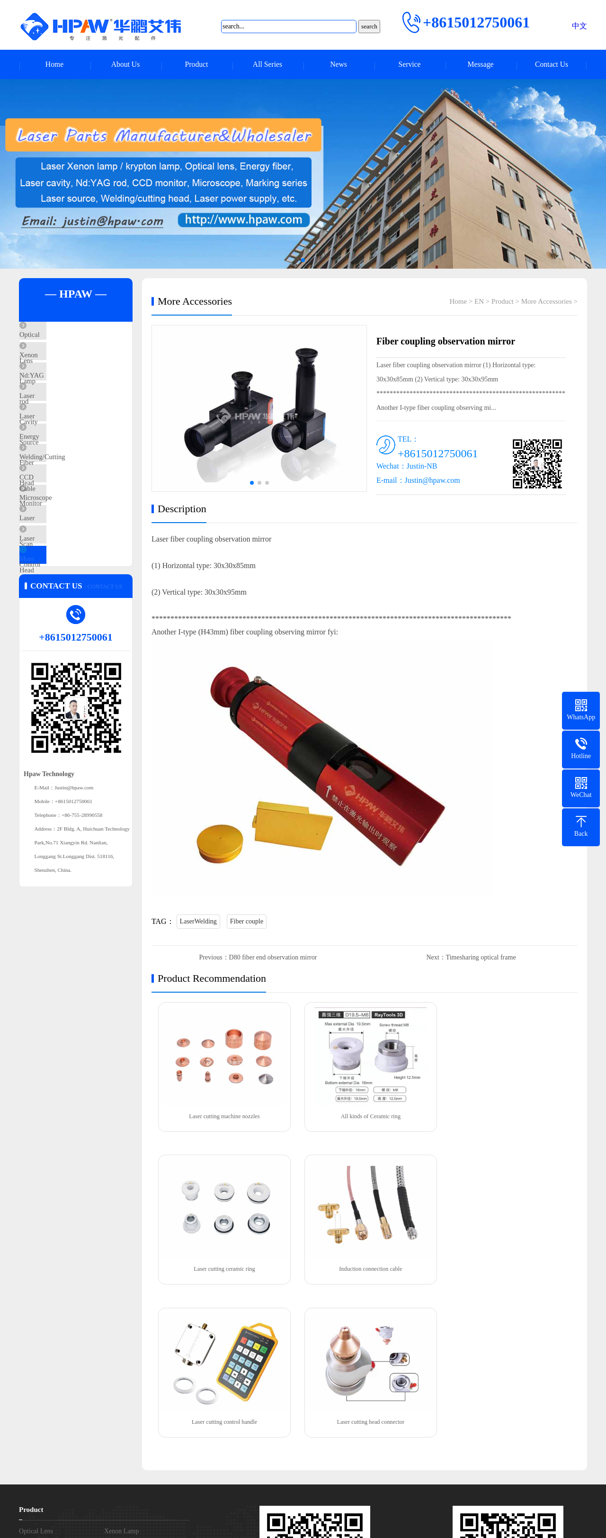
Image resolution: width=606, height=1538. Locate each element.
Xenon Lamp (60, 365)
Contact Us (552, 65)
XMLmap (410, 1523)
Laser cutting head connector (507, 1266)
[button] (303, 261)
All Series (267, 65)
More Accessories (66, 645)
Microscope (58, 561)
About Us (125, 65)
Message (480, 65)
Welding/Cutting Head (73, 505)
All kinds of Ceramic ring (364, 1115)
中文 (579, 26)
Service (409, 65)
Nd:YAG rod (59, 393)
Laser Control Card (68, 617)
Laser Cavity (59, 421)
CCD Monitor (61, 533)
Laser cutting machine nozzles (222, 1115)
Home (54, 65)
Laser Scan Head (65, 589)
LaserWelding (198, 922)
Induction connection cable (222, 1266)
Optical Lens (59, 337)
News (338, 65)
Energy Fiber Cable (69, 477)
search (369, 26)
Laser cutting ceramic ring (506, 1115)
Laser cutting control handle (365, 1266)
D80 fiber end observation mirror (273, 958)
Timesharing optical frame (481, 958)
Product (196, 65)
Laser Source (60, 449)
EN (479, 303)
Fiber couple (246, 922)
